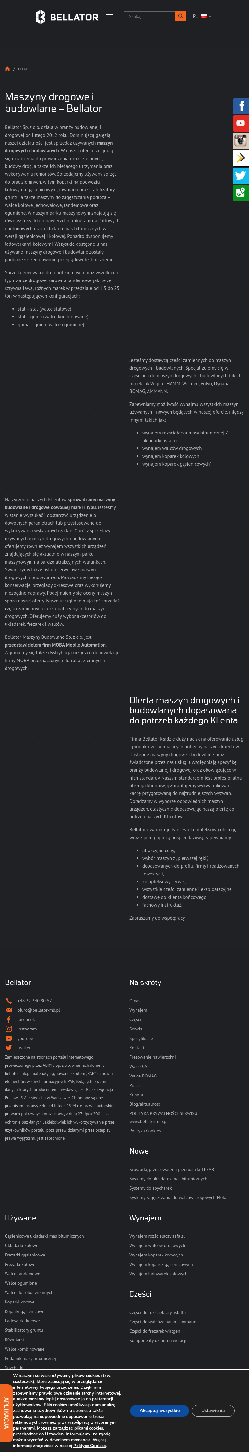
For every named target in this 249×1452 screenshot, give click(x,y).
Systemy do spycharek (150, 1188)
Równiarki (14, 1339)
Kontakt (136, 1048)
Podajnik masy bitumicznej (30, 1358)
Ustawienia (213, 1411)
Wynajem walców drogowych (157, 1245)
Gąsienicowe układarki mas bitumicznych (44, 1236)
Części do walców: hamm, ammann (162, 1322)
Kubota (136, 1095)
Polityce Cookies (89, 1446)
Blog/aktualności (145, 1104)
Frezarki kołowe (20, 1264)
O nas (134, 1001)
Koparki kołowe (20, 1302)
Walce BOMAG (143, 1076)
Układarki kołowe (21, 1245)
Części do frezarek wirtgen (154, 1331)
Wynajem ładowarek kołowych (158, 1274)
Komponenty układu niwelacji (157, 1340)
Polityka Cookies (145, 1131)
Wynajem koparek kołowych (156, 1255)
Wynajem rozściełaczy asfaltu (157, 1236)
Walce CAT (139, 1066)
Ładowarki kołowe (22, 1321)
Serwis (135, 1029)
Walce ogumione (21, 1283)
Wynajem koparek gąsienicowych (161, 1264)
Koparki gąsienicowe (24, 1311)
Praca (134, 1085)
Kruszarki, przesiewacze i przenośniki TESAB (171, 1169)
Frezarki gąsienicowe (25, 1255)
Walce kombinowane (25, 1349)
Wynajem (138, 1010)
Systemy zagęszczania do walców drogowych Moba (178, 1197)
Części (135, 1019)
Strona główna (7, 68)
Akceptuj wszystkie (159, 1411)
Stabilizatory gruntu (24, 1330)
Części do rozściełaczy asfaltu (157, 1312)
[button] (180, 16)
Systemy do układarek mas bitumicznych (168, 1179)
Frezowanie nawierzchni (152, 1057)
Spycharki (14, 1368)
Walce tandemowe (22, 1274)
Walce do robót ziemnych (29, 1292)
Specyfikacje (141, 1038)
